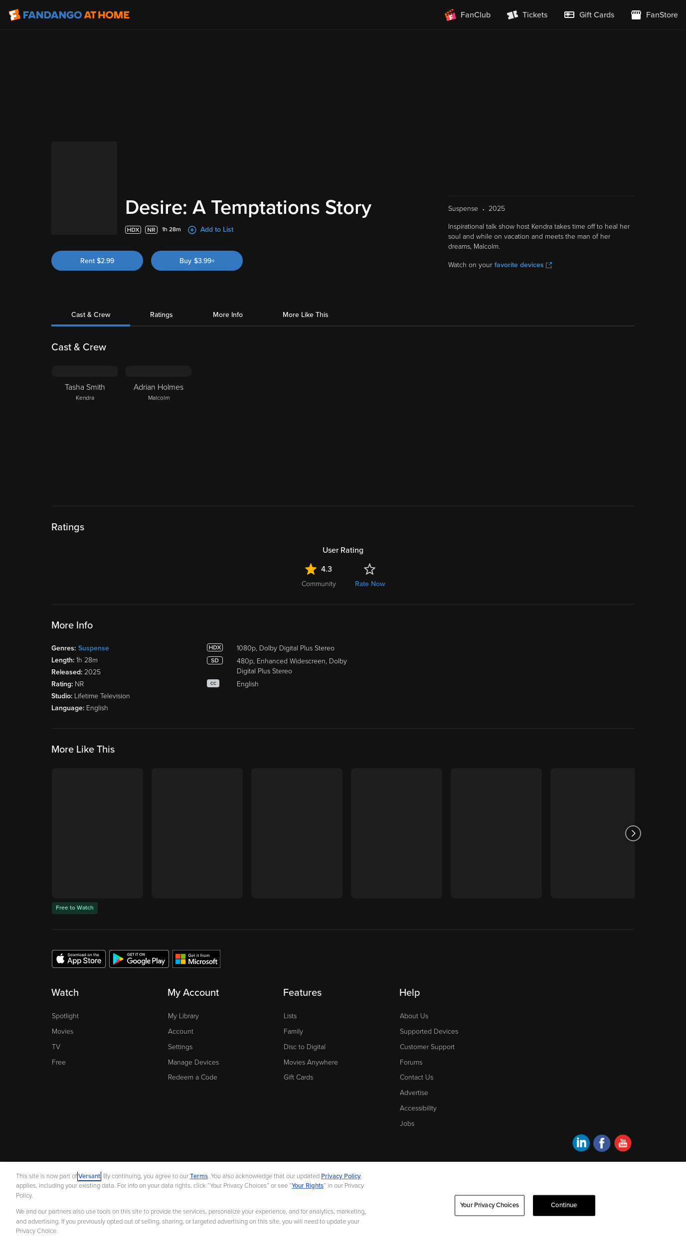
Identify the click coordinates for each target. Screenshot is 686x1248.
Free (59, 1062)
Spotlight (65, 1016)
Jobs (407, 1123)
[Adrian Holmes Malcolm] (158, 428)
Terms (199, 1176)
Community (319, 584)
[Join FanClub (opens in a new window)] (467, 15)
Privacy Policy (341, 1176)
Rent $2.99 (97, 261)
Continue (564, 1205)
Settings (180, 1047)
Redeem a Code (192, 1077)
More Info (228, 315)
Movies (62, 1031)
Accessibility (418, 1108)
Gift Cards (298, 1077)
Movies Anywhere (311, 1062)
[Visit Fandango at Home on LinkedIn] (581, 1144)
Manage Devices (193, 1062)
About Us (414, 1016)
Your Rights (308, 1186)
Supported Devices (429, 1031)
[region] (343, 1205)
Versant (89, 1176)
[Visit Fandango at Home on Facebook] (602, 1144)
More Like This (306, 315)
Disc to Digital (305, 1047)
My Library (183, 1016)
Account (180, 1031)
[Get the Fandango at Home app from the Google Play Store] (139, 958)
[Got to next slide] (633, 833)
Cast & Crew (90, 315)
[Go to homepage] (69, 15)
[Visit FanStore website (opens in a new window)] (654, 15)
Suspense (93, 648)
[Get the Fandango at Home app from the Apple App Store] (78, 958)
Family (293, 1031)
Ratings (161, 315)
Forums (411, 1062)
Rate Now (370, 584)
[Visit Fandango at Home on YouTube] (623, 1144)
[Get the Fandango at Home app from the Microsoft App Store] (196, 958)
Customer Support (427, 1047)
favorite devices (523, 265)
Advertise (414, 1093)
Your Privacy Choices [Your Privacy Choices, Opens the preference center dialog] (489, 1205)
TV (56, 1047)
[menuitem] (589, 15)
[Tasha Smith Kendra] (84, 428)
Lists (290, 1016)
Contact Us (416, 1077)
